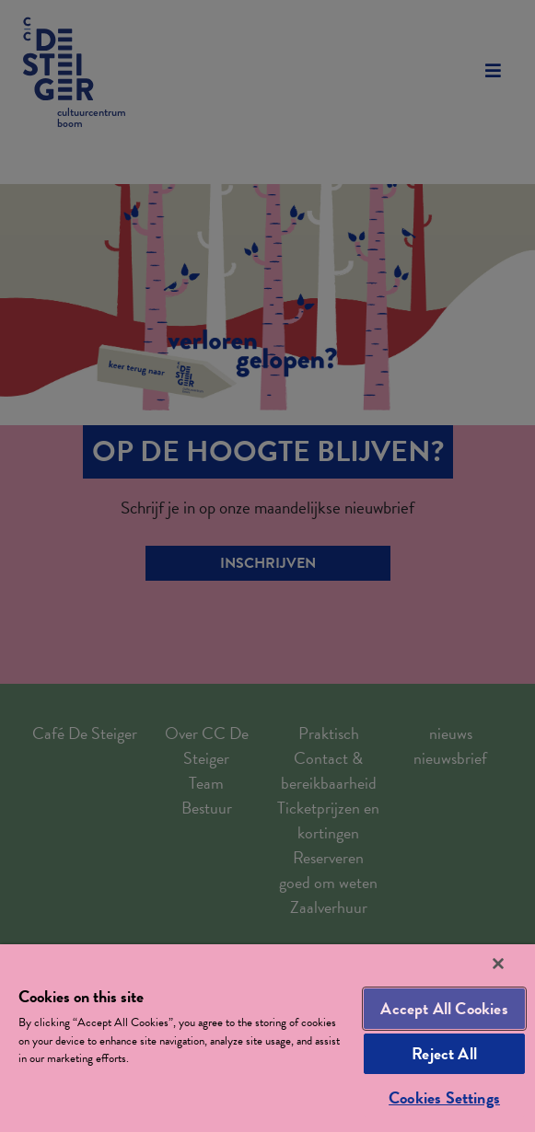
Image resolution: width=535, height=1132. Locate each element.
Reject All (444, 1053)
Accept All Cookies (443, 1008)
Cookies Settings (444, 1097)
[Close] (498, 963)
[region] (267, 1038)
